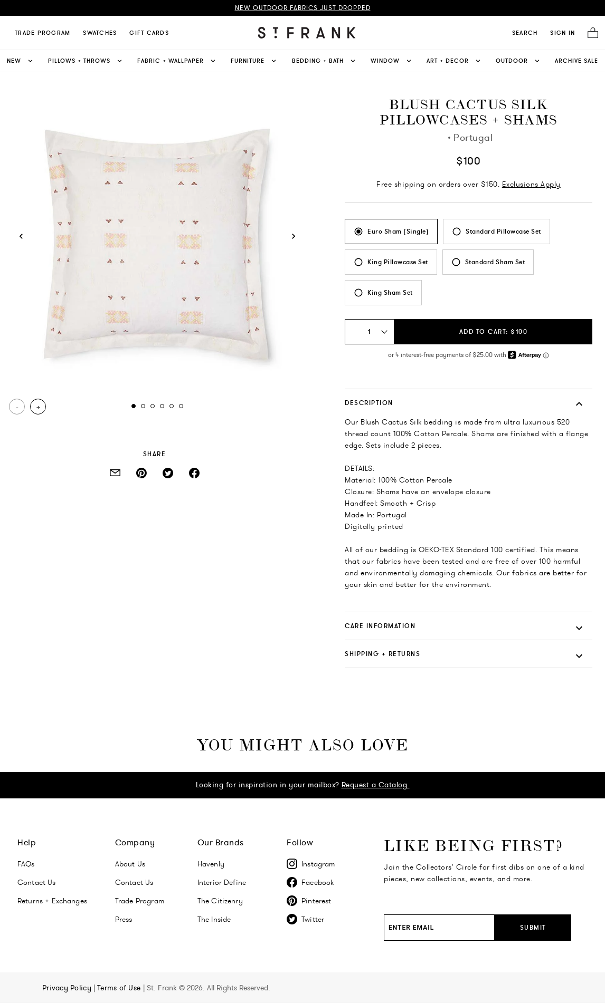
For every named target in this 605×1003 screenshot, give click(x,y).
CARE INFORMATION (380, 626)
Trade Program (42, 32)
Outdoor (518, 61)
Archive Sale (576, 60)
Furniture (254, 61)
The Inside (214, 919)
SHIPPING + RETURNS (382, 654)
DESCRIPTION (369, 403)
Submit (533, 927)
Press (124, 919)
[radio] (391, 231)
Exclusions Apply (531, 184)
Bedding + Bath (324, 61)
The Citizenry (220, 900)
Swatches (100, 32)
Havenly (210, 864)
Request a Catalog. (376, 784)
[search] (525, 32)
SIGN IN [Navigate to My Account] (562, 32)
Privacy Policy (67, 987)
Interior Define (221, 882)
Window (392, 61)
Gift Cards (149, 32)
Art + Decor (454, 61)
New (20, 61)
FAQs (26, 864)
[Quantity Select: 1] (369, 331)
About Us (130, 864)
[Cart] (589, 33)
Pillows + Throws (86, 61)
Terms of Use (120, 987)
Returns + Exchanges (52, 900)
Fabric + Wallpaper (177, 61)
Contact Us (36, 882)
